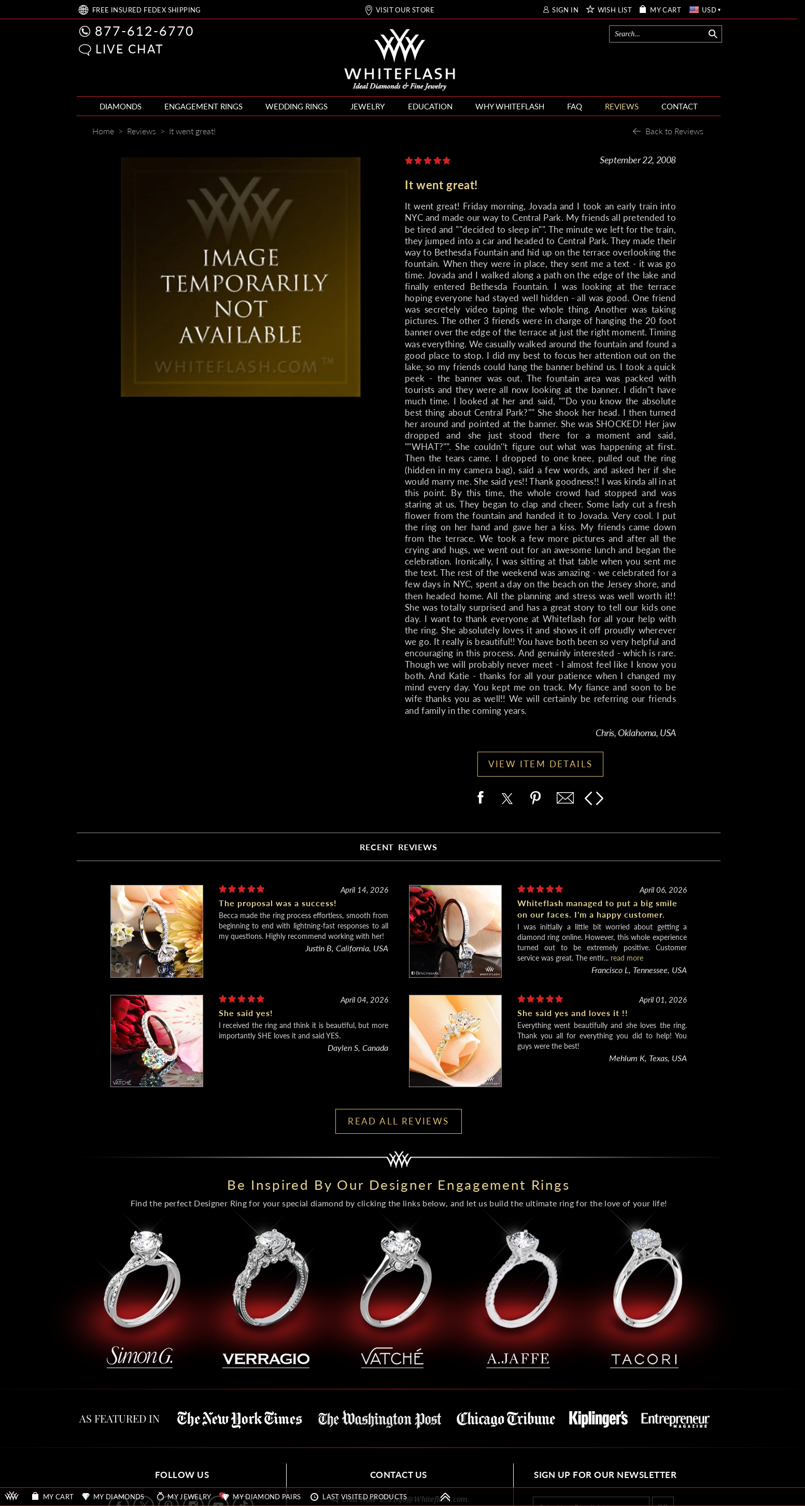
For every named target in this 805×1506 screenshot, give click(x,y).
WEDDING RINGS (296, 106)
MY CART (665, 10)
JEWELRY (367, 106)
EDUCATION (430, 106)
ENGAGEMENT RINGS (203, 106)
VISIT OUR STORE (405, 10)
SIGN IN (565, 10)
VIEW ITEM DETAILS (540, 763)
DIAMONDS (121, 106)
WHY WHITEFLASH (509, 106)
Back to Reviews (674, 131)
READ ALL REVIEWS (398, 1121)
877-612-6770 (144, 30)
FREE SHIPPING (146, 10)
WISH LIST (615, 10)
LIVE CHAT (129, 48)
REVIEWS (622, 106)
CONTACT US (398, 1474)
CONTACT (679, 106)
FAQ (574, 106)
